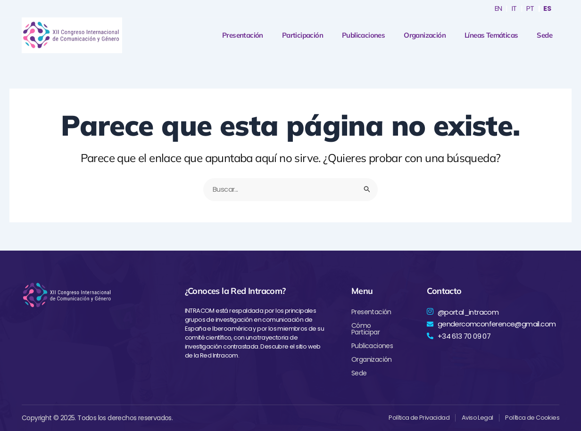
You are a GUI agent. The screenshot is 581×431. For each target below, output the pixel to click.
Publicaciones (363, 35)
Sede (544, 35)
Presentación (242, 35)
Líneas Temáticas (491, 35)
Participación (302, 35)
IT (513, 8)
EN (497, 8)
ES (547, 8)
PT (529, 8)
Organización (425, 35)
